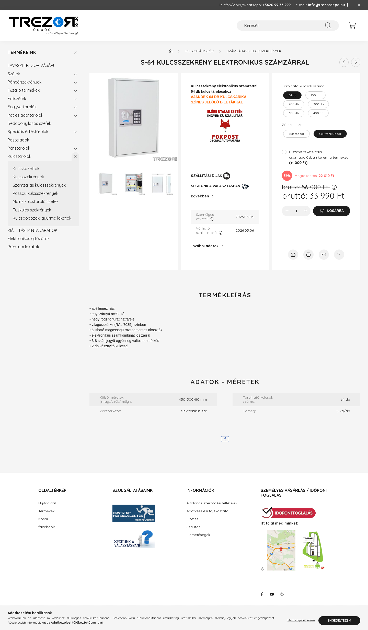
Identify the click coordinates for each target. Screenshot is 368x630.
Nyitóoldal (47, 503)
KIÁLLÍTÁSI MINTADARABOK (32, 230)
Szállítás (193, 527)
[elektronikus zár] (330, 134)
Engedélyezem (339, 620)
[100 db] (315, 95)
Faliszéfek (17, 98)
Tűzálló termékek (24, 90)
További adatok (204, 246)
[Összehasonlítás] (293, 254)
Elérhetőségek (198, 534)
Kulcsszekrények (28, 176)
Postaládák (18, 139)
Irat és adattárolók (25, 115)
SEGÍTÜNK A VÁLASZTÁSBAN (215, 186)
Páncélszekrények (24, 82)
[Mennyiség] (296, 211)
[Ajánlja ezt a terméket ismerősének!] (324, 254)
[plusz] (305, 211)
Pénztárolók (19, 148)
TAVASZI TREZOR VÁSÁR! (31, 65)
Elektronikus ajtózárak (29, 238)
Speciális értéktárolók (28, 131)
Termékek (46, 511)
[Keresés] (288, 25)
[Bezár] (359, 5)
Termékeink (22, 52)
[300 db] (318, 104)
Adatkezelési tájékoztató (207, 511)
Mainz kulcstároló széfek (36, 201)
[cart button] (352, 25)
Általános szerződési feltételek (212, 503)
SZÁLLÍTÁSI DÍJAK (206, 175)
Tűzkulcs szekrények (32, 209)
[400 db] (318, 113)
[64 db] (292, 95)
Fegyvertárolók (22, 106)
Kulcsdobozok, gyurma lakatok (42, 218)
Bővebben (200, 196)
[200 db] (293, 104)
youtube (272, 594)
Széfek (14, 73)
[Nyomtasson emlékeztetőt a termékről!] (308, 254)
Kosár (43, 519)
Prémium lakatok (23, 246)
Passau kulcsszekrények (35, 193)
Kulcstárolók (19, 156)
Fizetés (192, 519)
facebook (46, 527)
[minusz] (287, 211)
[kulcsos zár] (296, 134)
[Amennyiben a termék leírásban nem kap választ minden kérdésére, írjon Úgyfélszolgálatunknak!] (339, 254)
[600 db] (293, 113)
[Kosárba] (331, 211)
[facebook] (225, 439)
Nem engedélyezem (301, 620)
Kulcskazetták (26, 168)
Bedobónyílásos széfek (29, 123)
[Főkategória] (171, 51)
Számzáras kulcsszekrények (39, 185)
